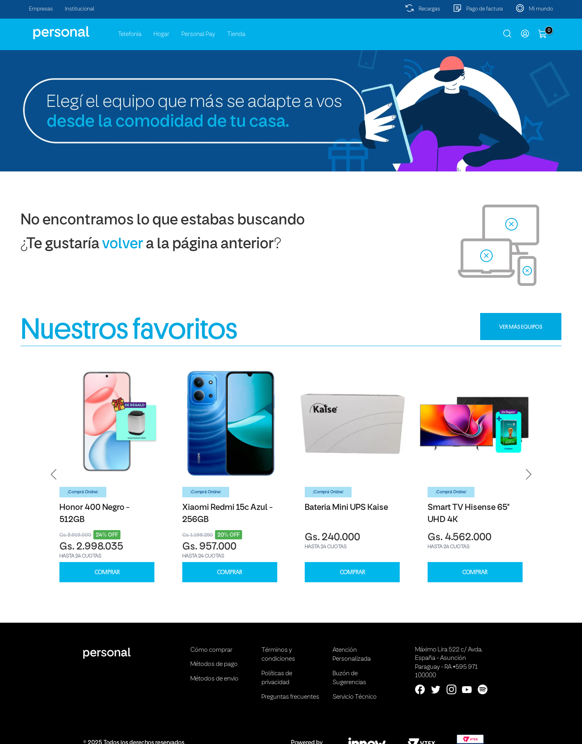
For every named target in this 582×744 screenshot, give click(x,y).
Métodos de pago (214, 664)
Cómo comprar (211, 650)
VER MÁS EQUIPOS (520, 327)
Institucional (80, 9)
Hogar (161, 34)
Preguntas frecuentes (290, 697)
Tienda (236, 34)
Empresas (41, 9)
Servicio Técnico (355, 697)
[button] (53, 474)
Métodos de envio (214, 679)
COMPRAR (107, 572)
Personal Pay (198, 34)
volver (122, 244)
